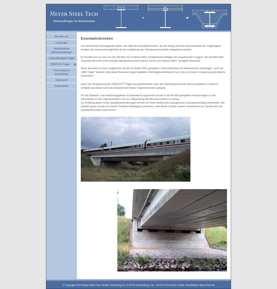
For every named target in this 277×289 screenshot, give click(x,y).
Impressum (61, 80)
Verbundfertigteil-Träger (61, 58)
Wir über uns (62, 36)
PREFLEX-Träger (60, 64)
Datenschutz (61, 85)
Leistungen (62, 42)
